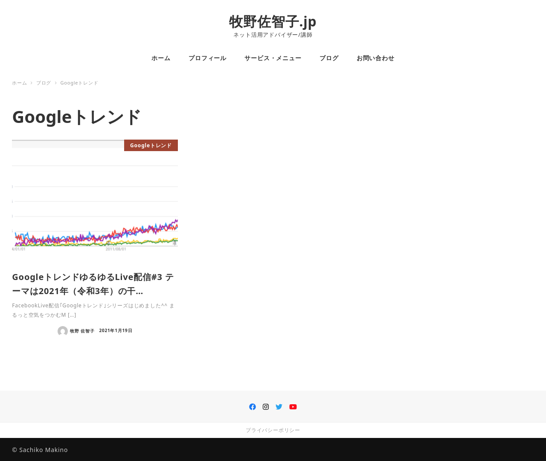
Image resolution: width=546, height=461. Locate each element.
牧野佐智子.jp (273, 21)
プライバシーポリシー (273, 430)
